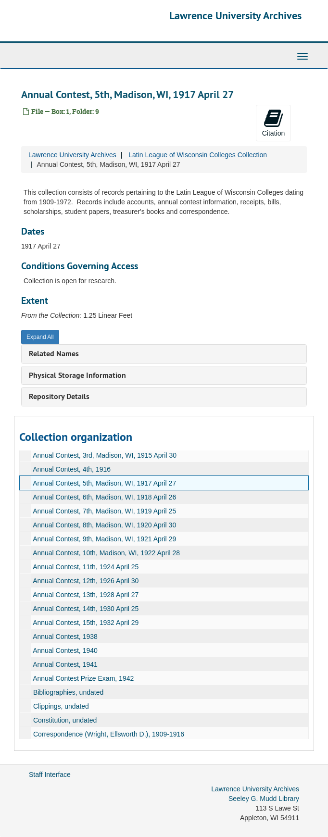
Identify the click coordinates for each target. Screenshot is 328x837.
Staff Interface (50, 774)
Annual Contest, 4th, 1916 (72, 469)
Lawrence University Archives (235, 15)
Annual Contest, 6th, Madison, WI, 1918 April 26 (104, 497)
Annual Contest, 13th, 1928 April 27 (86, 595)
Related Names (54, 354)
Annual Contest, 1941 (65, 664)
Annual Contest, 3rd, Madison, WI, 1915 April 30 (105, 455)
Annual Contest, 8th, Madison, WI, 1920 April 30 (104, 525)
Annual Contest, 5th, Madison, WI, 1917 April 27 (104, 483)
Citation (273, 122)
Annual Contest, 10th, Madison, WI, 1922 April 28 (106, 553)
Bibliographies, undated (68, 692)
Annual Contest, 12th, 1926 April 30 (86, 581)
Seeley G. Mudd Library (263, 798)
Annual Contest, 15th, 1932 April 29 (86, 622)
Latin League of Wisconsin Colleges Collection (197, 155)
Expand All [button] (40, 337)
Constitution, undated (65, 720)
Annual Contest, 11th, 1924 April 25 (86, 567)
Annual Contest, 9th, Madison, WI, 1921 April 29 (104, 539)
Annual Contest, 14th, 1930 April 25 (86, 608)
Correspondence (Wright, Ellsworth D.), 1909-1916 (108, 734)
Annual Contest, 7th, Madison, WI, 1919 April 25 (104, 511)
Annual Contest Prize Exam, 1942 (83, 678)
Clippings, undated (61, 706)
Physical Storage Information (77, 375)
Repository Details (59, 396)
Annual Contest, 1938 (65, 636)
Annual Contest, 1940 (65, 650)
